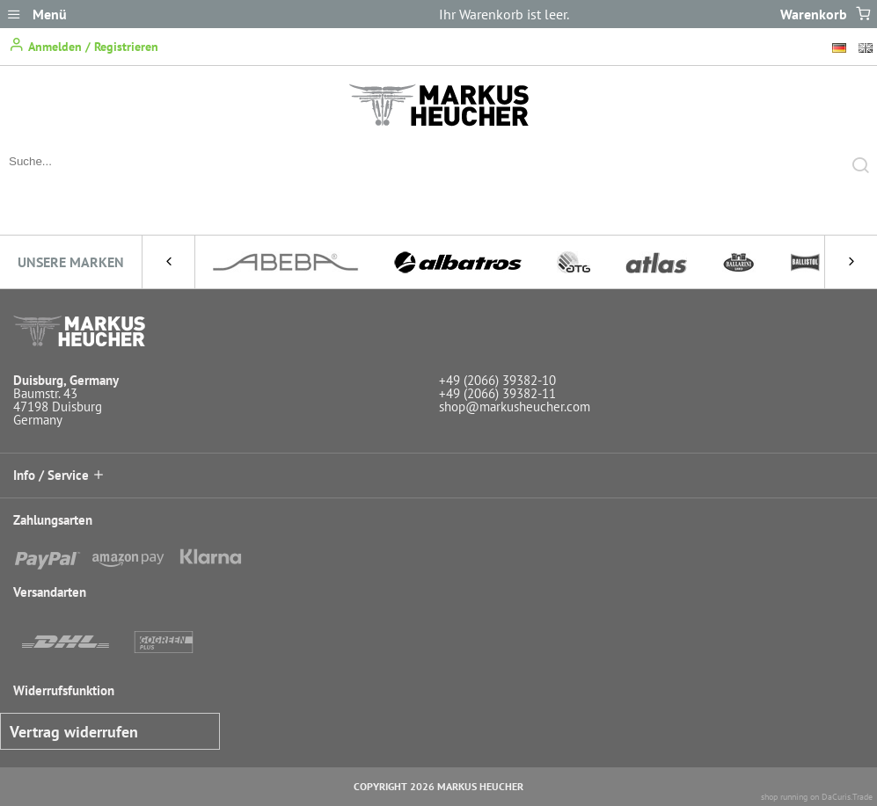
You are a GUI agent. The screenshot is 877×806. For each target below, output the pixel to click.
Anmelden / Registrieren (83, 45)
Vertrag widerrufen (74, 732)
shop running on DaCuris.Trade (817, 796)
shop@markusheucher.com (514, 406)
